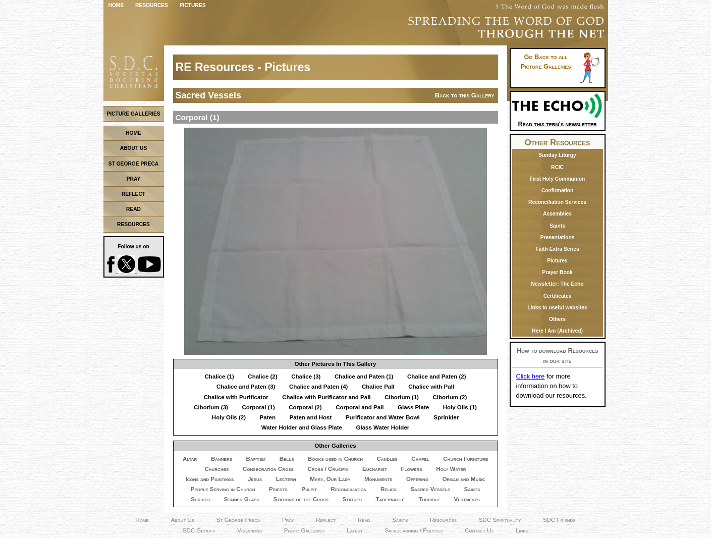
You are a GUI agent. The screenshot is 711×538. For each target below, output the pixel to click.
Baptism (256, 459)
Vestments (467, 499)
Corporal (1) (258, 407)
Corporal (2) (305, 407)
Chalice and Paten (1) (364, 376)
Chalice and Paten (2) (436, 376)
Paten (268, 417)
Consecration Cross (268, 469)
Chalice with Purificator (236, 397)
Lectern (286, 479)
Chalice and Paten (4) (318, 387)
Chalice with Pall (431, 387)
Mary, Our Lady (330, 479)
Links (522, 530)
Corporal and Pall (360, 407)
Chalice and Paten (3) (245, 387)
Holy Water (451, 469)
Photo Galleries (304, 530)
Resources (151, 5)
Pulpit (309, 489)
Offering (417, 479)
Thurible (429, 499)
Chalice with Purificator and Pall (326, 397)
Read (364, 520)
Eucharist (374, 469)
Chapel (420, 459)
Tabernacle (390, 499)
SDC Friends (559, 520)
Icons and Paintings (209, 479)
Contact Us (479, 530)
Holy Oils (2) (229, 417)
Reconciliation (349, 489)
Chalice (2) (262, 376)
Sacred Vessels (430, 489)
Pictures (193, 5)
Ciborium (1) (402, 397)
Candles (387, 459)
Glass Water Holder (382, 427)
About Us (182, 520)
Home (116, 5)
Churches (216, 469)
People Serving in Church (223, 489)
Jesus (255, 479)
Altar (190, 459)
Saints (472, 489)
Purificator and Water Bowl (383, 417)
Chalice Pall (378, 387)
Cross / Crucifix (327, 469)
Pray (288, 520)
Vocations (249, 530)
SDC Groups (199, 530)
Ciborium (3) (211, 407)
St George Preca (238, 520)
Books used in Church (335, 459)
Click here (530, 376)
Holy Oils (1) (460, 407)
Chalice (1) (219, 376)
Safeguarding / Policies (414, 530)
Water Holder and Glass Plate (301, 427)
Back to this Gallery (465, 95)
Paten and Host (311, 417)
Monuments (378, 479)
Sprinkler (446, 417)
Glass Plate (413, 407)
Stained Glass (241, 499)
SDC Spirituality (500, 520)
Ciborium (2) (450, 397)
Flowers (411, 469)
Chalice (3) (305, 376)
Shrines (200, 499)
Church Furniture (465, 459)
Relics (388, 489)
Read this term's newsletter (557, 120)
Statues (352, 499)
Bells (287, 459)
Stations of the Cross (301, 499)
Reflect (326, 520)
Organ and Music (464, 479)
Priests (278, 489)
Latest (355, 530)
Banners (221, 459)
